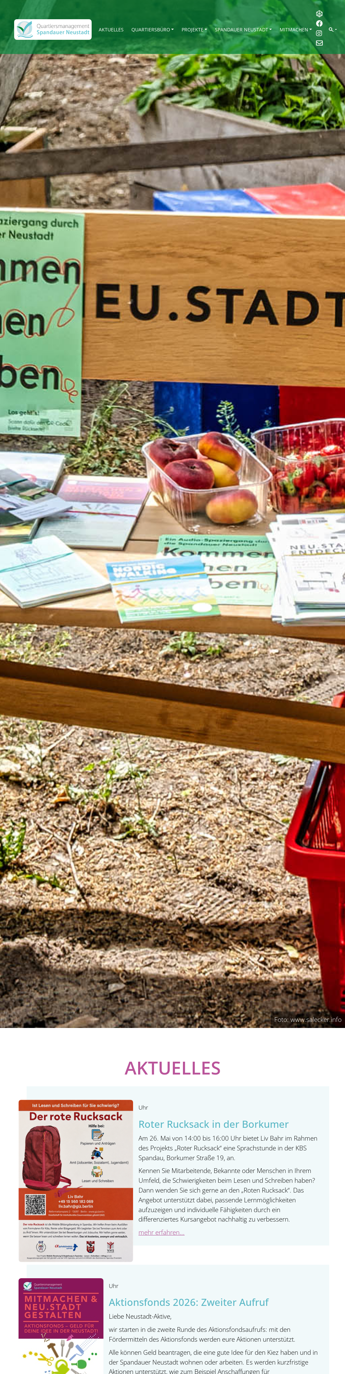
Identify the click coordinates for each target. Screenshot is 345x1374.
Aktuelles (111, 29)
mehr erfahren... (161, 1232)
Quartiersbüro (150, 29)
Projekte (192, 29)
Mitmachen (294, 29)
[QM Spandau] (53, 29)
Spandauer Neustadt (241, 29)
